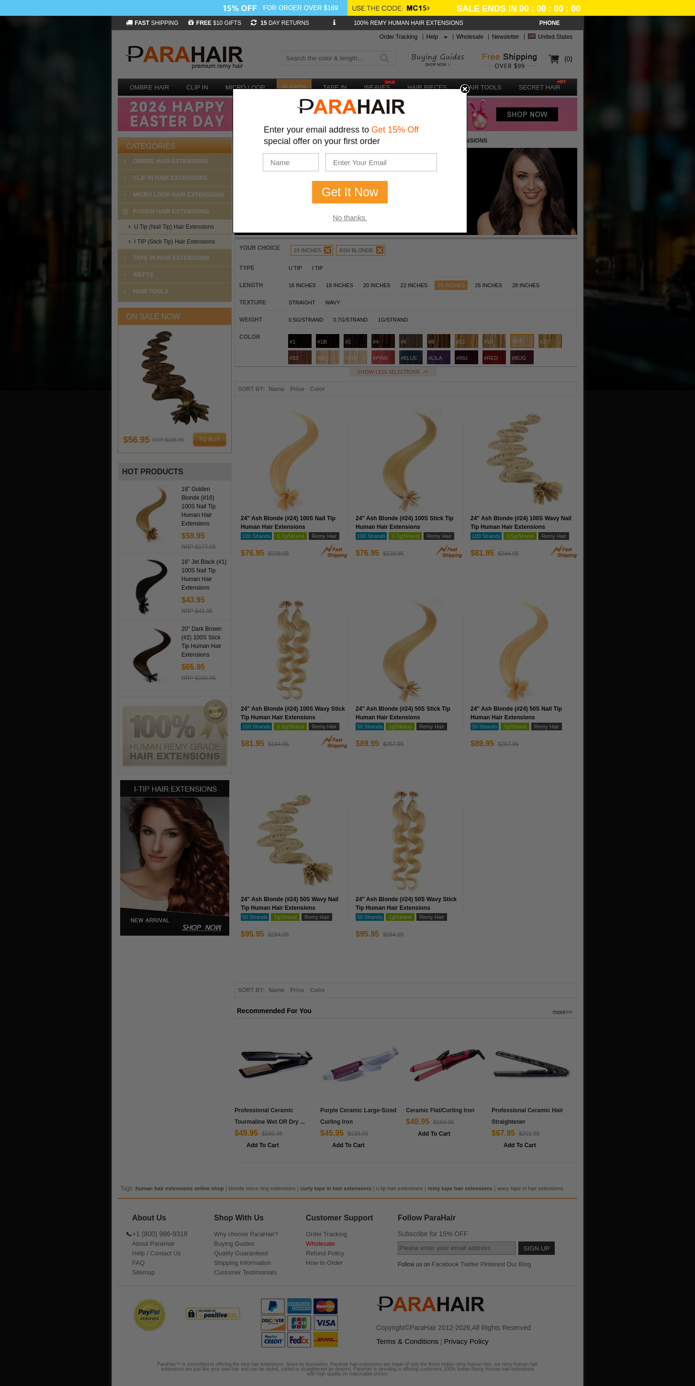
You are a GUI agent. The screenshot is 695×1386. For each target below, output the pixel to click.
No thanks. (350, 217)
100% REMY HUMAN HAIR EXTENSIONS (408, 23)
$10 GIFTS (214, 23)
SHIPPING (152, 23)
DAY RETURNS (280, 23)
